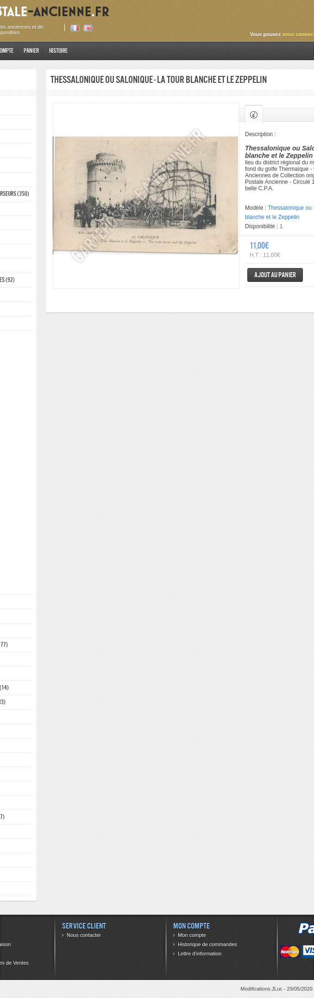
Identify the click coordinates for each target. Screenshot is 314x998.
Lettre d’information (199, 953)
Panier (31, 50)
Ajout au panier (275, 275)
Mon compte (192, 935)
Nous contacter (84, 935)
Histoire (58, 50)
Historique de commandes (207, 944)
